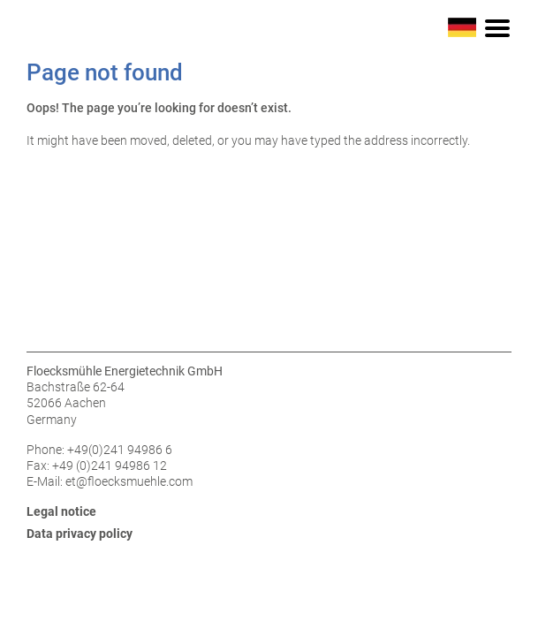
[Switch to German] (462, 26)
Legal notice (61, 511)
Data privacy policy (80, 533)
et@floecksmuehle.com (129, 481)
